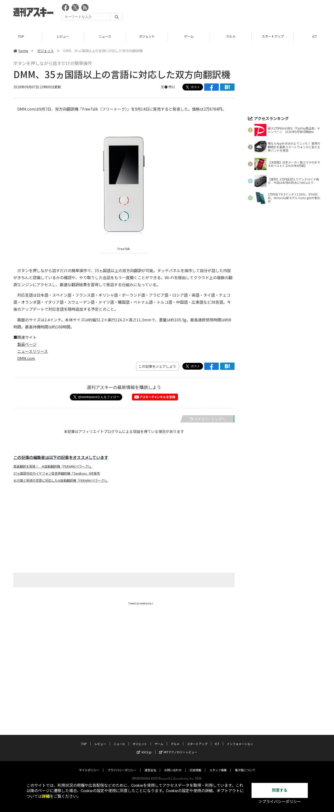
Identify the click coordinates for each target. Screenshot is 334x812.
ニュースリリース (32, 351)
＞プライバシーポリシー (279, 801)
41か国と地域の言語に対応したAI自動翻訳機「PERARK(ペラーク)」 (60, 480)
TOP (21, 36)
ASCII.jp (144, 747)
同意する (279, 790)
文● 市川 (168, 86)
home (20, 50)
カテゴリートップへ (207, 418)
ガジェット (147, 36)
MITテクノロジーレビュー (178, 747)
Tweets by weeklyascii (140, 603)
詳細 (46, 796)
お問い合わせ (173, 765)
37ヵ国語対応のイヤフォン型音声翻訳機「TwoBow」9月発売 (56, 473)
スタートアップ (273, 36)
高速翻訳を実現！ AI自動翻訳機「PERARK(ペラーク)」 (52, 466)
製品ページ (27, 344)
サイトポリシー (89, 765)
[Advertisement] (232, 13)
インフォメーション (240, 739)
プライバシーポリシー (122, 765)
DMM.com (26, 358)
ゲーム (189, 36)
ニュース (105, 36)
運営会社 (150, 765)
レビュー (63, 36)
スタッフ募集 (218, 765)
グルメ (231, 36)
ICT (217, 739)
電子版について (245, 765)
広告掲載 (195, 765)
